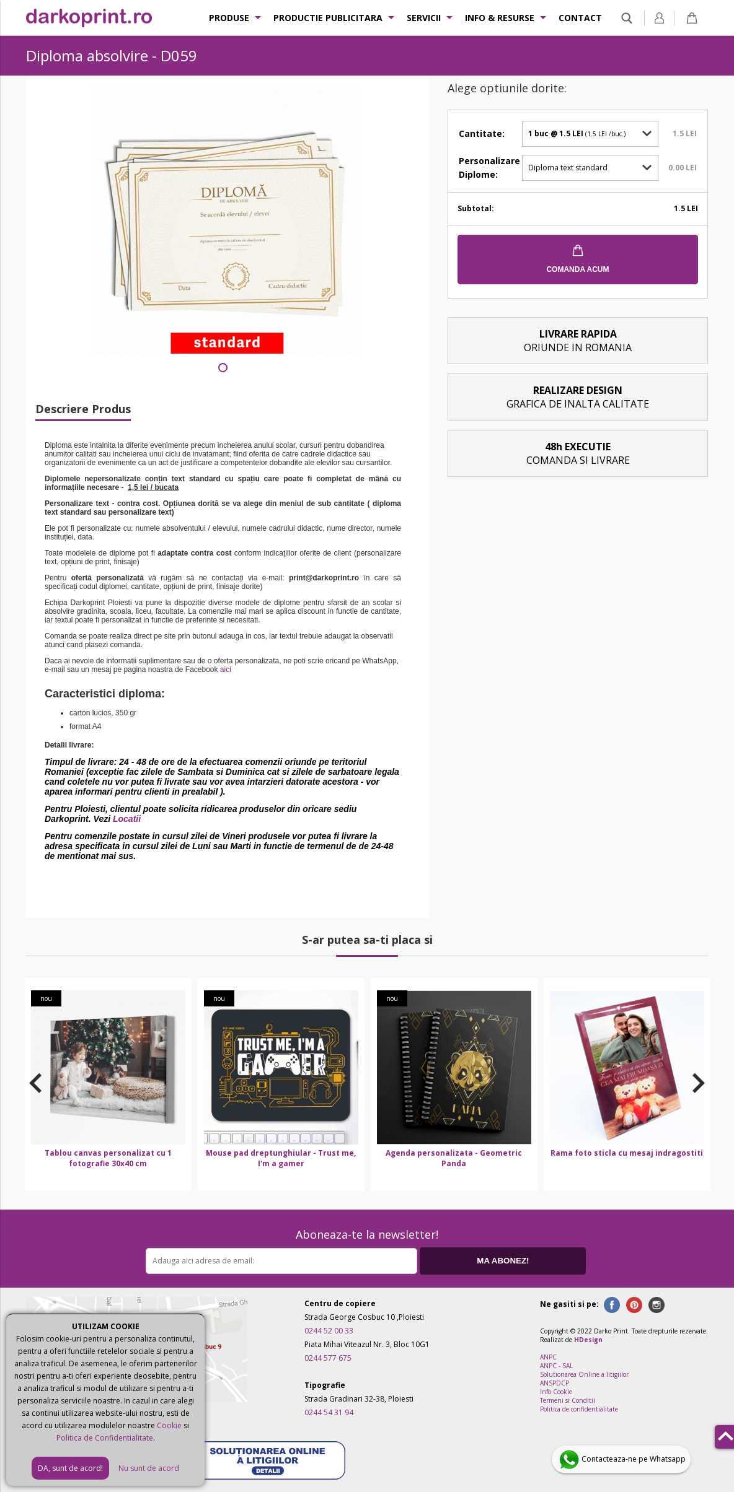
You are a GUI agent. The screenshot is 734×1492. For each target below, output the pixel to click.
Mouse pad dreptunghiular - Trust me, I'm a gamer (281, 1158)
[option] (108, 1084)
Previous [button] (36, 1083)
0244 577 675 (328, 1358)
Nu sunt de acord (148, 1468)
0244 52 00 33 (328, 1330)
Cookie (169, 1425)
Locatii (127, 819)
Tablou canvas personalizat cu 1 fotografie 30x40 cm (108, 1158)
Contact (580, 18)
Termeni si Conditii (567, 1400)
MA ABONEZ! (503, 1260)
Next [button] (699, 1083)
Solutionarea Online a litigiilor (584, 1374)
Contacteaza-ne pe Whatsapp (621, 1459)
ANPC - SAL (556, 1365)
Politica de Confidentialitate (104, 1438)
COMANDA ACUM (577, 269)
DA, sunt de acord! (70, 1468)
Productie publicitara (327, 18)
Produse (229, 18)
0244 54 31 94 (328, 1412)
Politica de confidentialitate (579, 1409)
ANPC (548, 1357)
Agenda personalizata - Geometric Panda (454, 1158)
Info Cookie (556, 1391)
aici (225, 669)
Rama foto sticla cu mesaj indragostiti (626, 1153)
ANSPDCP (554, 1383)
